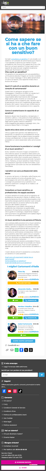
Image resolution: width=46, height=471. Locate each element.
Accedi (23, 467)
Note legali (7, 421)
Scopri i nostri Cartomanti (23, 341)
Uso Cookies (8, 418)
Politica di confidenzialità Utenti (15, 415)
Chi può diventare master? (13, 434)
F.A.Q (5, 404)
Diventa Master (9, 437)
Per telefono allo (15, 449)
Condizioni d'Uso (10, 411)
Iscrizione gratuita (23, 462)
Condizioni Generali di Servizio (14, 408)
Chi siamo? (8, 401)
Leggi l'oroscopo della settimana (15, 366)
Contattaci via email (11, 446)
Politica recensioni (10, 425)
